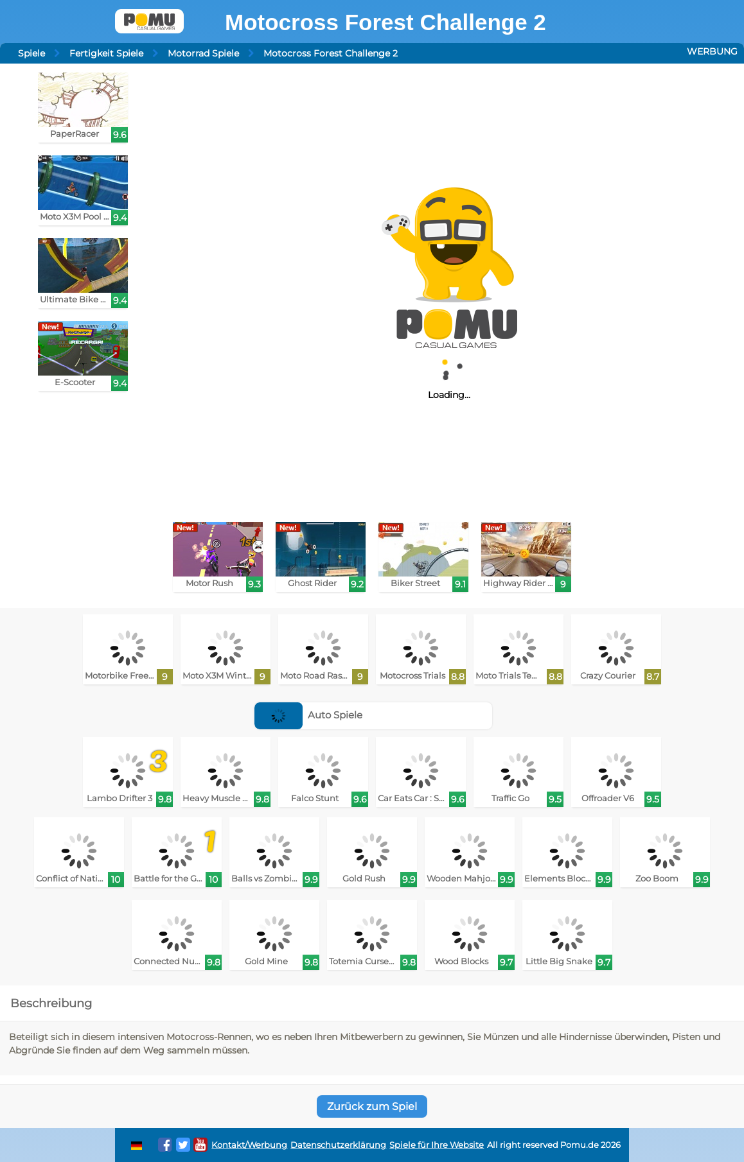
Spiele (31, 53)
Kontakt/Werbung (249, 1145)
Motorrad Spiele (203, 53)
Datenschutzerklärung (338, 1145)
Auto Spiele (308, 715)
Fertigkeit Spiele (106, 53)
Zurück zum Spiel (372, 1106)
